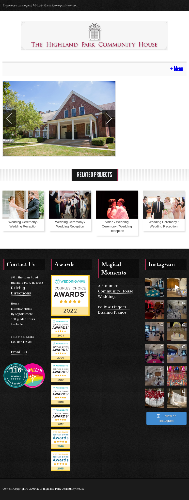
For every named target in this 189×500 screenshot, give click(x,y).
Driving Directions (21, 290)
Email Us (19, 351)
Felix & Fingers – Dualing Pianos (113, 309)
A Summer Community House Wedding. (115, 291)
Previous (9, 118)
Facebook (182, 5)
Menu (178, 68)
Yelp (173, 5)
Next (108, 118)
